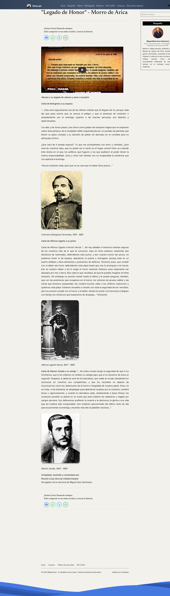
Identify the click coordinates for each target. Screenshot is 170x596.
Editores (100, 6)
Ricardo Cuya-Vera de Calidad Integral (59, 478)
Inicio (63, 6)
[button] (82, 70)
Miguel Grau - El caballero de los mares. (62, 572)
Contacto (121, 6)
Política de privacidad (66, 565)
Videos (80, 6)
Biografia (71, 6)
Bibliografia (90, 6)
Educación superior (135, 6)
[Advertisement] (16, 43)
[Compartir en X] (59, 37)
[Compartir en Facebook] (46, 37)
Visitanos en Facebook (120, 572)
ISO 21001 (110, 6)
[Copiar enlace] (65, 37)
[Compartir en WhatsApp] (52, 37)
